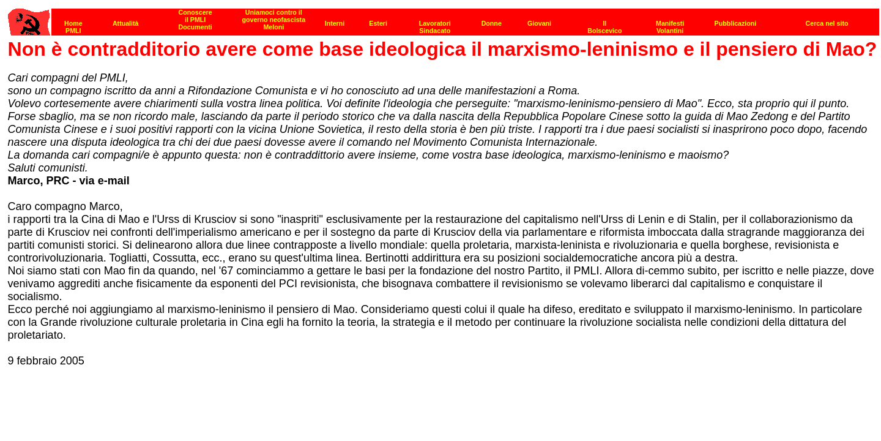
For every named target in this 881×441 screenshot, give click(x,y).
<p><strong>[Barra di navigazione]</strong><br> (443, 19)
